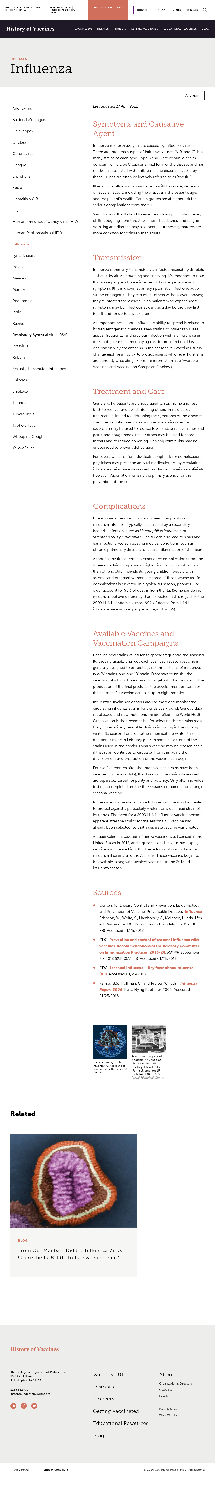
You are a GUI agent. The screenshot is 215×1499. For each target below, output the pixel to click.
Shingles (20, 380)
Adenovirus (22, 108)
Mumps (19, 289)
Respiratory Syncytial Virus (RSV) (40, 334)
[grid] (149, 1055)
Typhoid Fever (25, 425)
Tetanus (19, 402)
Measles (19, 278)
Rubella (19, 357)
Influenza (21, 244)
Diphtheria (21, 176)
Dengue (19, 165)
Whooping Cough (28, 436)
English (195, 96)
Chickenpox (23, 131)
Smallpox (20, 391)
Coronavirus (23, 153)
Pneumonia (22, 301)
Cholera (19, 142)
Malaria (18, 267)
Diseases (18, 59)
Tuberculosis (23, 414)
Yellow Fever (23, 448)
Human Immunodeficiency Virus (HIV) (45, 221)
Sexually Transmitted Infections (39, 368)
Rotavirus (20, 346)
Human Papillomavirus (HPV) (37, 233)
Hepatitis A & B (25, 199)
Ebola (17, 187)
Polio (17, 312)
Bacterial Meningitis (29, 119)
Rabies (18, 323)
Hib (16, 210)
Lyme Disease (24, 255)
